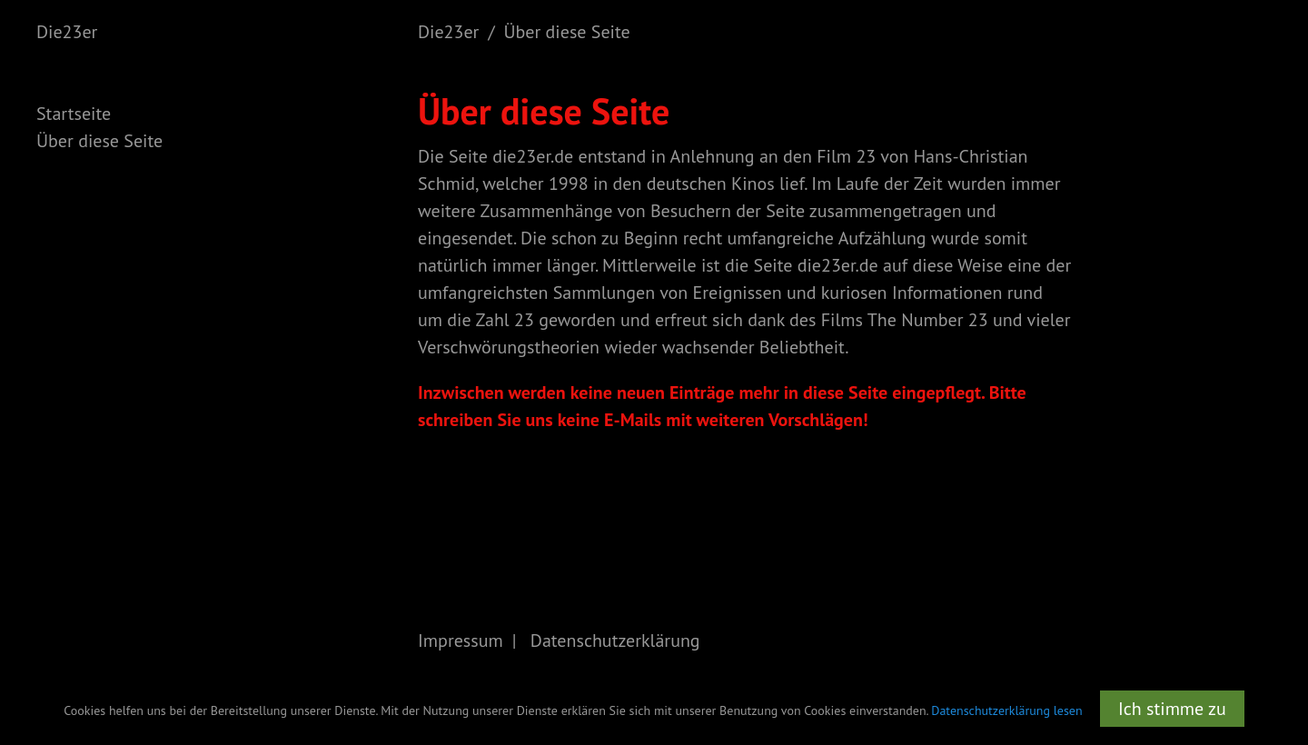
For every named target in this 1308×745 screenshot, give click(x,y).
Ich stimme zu (1172, 708)
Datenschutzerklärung (615, 640)
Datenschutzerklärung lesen (1006, 710)
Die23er (66, 32)
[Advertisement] (1235, 336)
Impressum (460, 640)
